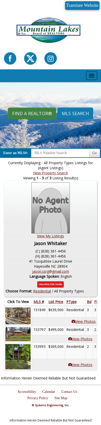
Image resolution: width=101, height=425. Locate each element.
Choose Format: (19, 291)
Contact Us (69, 392)
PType (71, 301)
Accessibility (26, 392)
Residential (42, 291)
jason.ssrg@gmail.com (50, 271)
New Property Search (50, 173)
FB (96, 301)
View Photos (85, 321)
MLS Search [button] (75, 113)
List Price (55, 301)
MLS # (38, 301)
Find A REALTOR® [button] (32, 113)
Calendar (48, 392)
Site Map (60, 398)
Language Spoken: (44, 276)
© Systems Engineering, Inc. (50, 405)
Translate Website (82, 5)
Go (94, 153)
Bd (89, 301)
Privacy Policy (37, 398)
